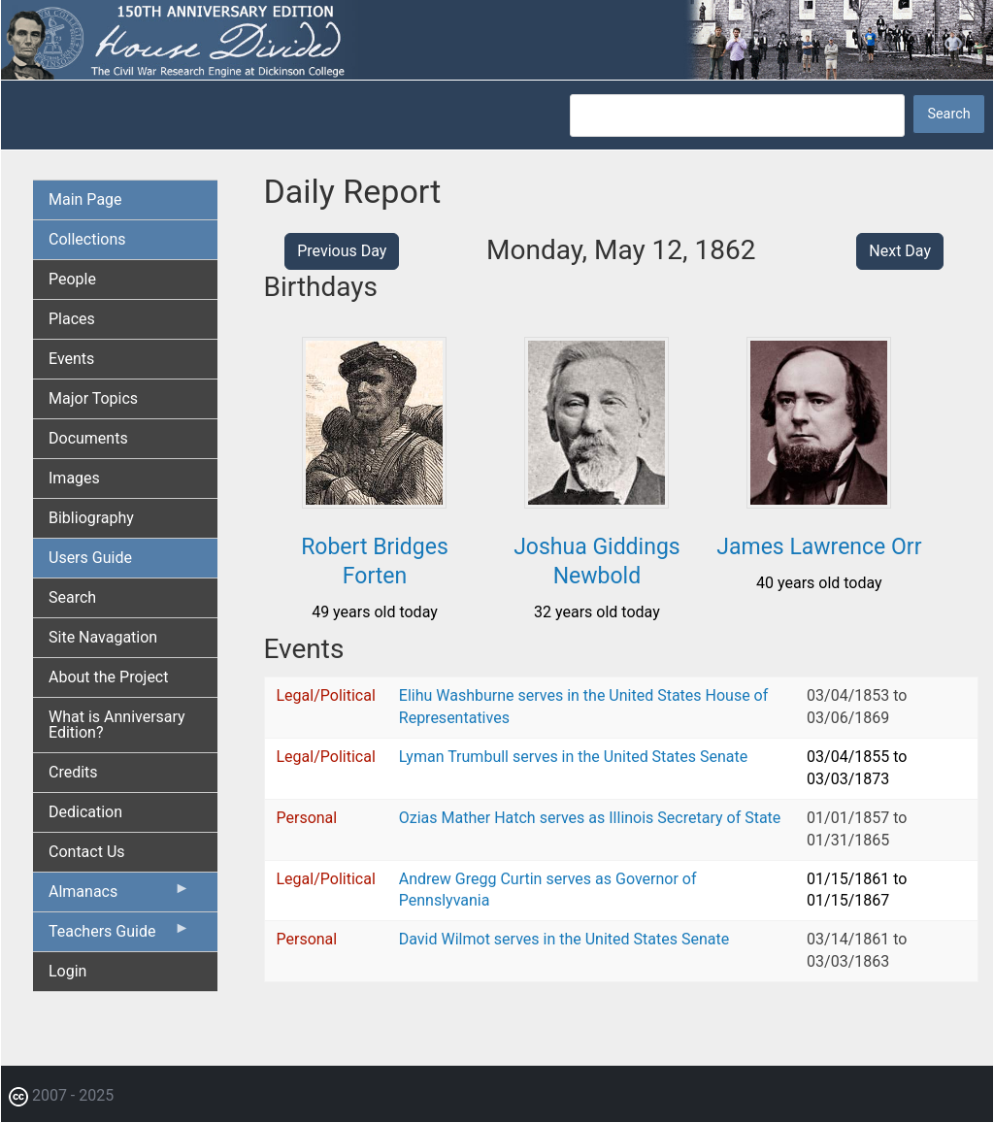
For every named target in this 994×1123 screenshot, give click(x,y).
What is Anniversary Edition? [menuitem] (117, 725)
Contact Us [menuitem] (87, 851)
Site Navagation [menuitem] (103, 637)
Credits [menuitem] (73, 772)
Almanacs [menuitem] (119, 895)
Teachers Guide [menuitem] (119, 935)
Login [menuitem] (67, 971)
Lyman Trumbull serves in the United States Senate (573, 756)
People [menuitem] (72, 279)
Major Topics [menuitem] (93, 398)
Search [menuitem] (72, 597)
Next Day (900, 251)
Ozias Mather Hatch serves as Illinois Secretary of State (590, 818)
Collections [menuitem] (87, 239)
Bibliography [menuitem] (91, 518)
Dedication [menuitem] (85, 812)
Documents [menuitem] (88, 438)
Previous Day (341, 251)
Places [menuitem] (72, 319)
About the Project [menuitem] (108, 677)
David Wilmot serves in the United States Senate (564, 939)
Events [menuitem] (71, 358)
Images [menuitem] (74, 478)
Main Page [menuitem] (85, 199)
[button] (374, 501)
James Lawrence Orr (818, 547)
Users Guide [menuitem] (90, 557)
